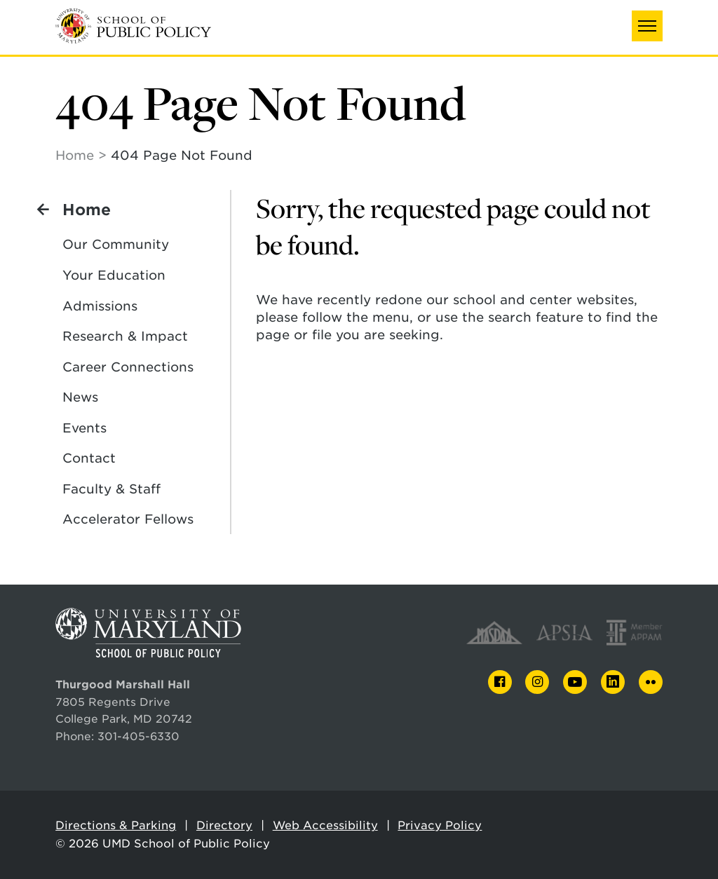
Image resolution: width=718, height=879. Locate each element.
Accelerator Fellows (128, 519)
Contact (89, 458)
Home (74, 155)
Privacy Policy (440, 825)
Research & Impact (125, 336)
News (80, 397)
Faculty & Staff (111, 489)
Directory (224, 825)
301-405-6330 (138, 736)
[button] (647, 26)
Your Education (113, 275)
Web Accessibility (325, 825)
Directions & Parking (115, 825)
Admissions (99, 306)
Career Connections (128, 367)
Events (84, 428)
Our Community (115, 244)
